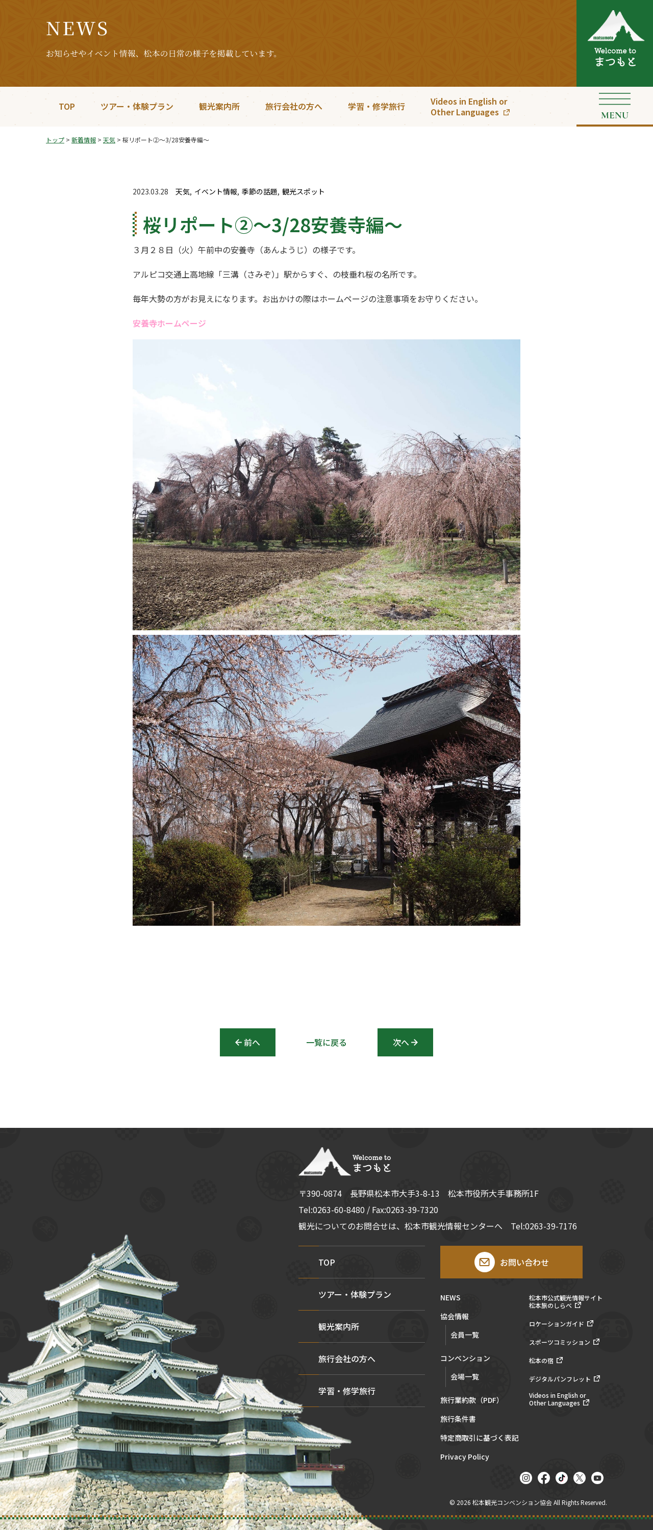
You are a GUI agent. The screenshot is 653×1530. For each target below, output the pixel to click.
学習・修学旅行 (376, 106)
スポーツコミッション (559, 1342)
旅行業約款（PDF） (472, 1400)
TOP (67, 106)
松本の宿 (541, 1360)
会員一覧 (464, 1334)
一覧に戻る (326, 1042)
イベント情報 (215, 191)
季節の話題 (260, 191)
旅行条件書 (458, 1419)
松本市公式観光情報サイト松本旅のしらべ (565, 1302)
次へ (401, 1042)
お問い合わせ (524, 1262)
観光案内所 (219, 106)
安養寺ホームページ (169, 324)
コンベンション (465, 1358)
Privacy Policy (464, 1457)
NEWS (450, 1298)
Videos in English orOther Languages (469, 106)
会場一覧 (464, 1376)
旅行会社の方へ (293, 106)
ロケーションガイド (556, 1324)
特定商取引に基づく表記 (479, 1438)
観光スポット (303, 191)
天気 (182, 191)
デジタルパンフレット (560, 1379)
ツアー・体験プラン (137, 106)
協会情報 (454, 1317)
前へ (252, 1042)
